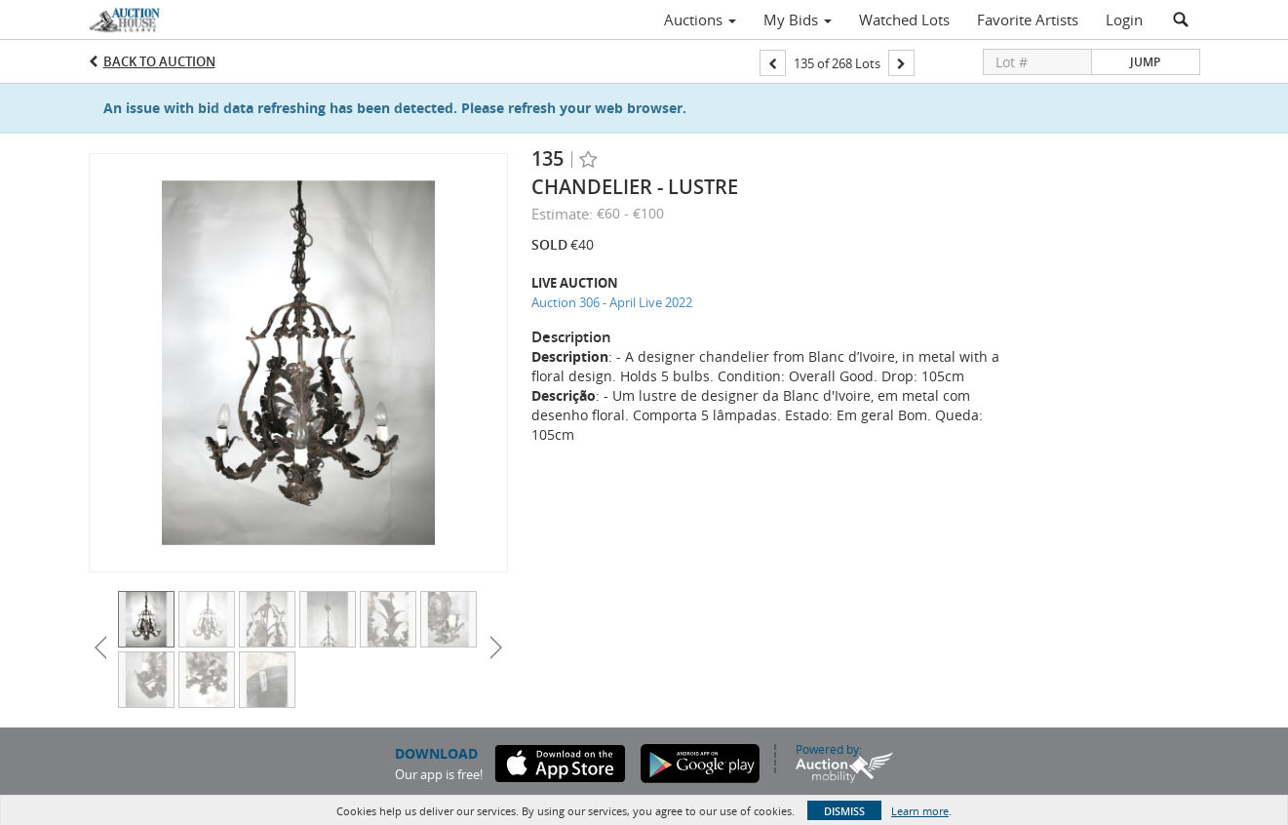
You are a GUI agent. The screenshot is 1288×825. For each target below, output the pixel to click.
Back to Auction (159, 61)
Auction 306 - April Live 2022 (611, 302)
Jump (1145, 62)
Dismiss (844, 811)
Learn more (920, 811)
